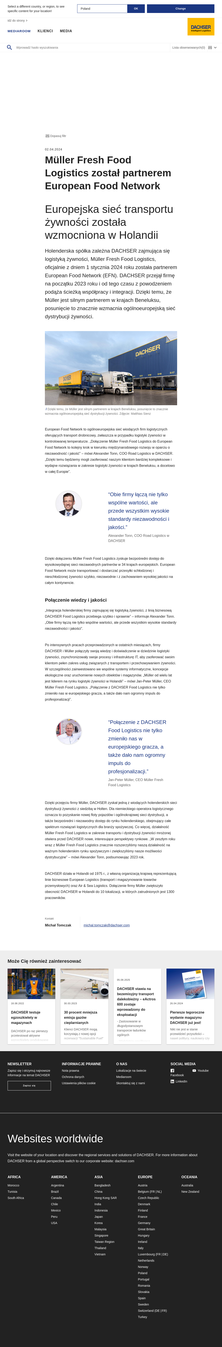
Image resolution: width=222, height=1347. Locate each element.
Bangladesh (103, 1185)
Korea (99, 1223)
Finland (143, 1210)
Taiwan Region (104, 1241)
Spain (142, 1298)
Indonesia (101, 1210)
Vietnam (100, 1254)
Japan (99, 1216)
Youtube (201, 1070)
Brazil (55, 1191)
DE (165, 1254)
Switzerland (145, 1310)
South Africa (16, 1198)
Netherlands (146, 1260)
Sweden (143, 1304)
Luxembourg (146, 1254)
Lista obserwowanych (188, 47)
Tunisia (12, 1191)
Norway (143, 1267)
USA (54, 1223)
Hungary (143, 1235)
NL (159, 1191)
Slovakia (143, 1292)
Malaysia (100, 1229)
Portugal (143, 1279)
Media (67, 31)
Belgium (143, 1191)
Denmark (144, 1204)
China (99, 1191)
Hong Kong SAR (106, 1198)
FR (153, 1191)
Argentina (57, 1185)
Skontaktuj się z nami (130, 1083)
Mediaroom (19, 31)
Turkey (142, 1317)
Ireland (142, 1241)
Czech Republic (148, 1198)
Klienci (46, 31)
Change (181, 8)
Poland (142, 1273)
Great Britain (146, 1229)
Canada (56, 1198)
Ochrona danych (73, 1077)
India (98, 1204)
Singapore (101, 1235)
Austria (142, 1185)
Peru (54, 1216)
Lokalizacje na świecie (131, 1070)
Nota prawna (70, 1070)
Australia (187, 1185)
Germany (144, 1223)
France (142, 1216)
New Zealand (190, 1191)
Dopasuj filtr (55, 136)
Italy (141, 1248)
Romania (144, 1285)
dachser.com (125, 1161)
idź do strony (18, 20)
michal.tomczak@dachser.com (107, 925)
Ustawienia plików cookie (79, 1083)
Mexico (55, 1210)
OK (136, 8)
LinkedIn (179, 1081)
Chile (54, 1204)
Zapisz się (29, 1085)
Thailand (100, 1248)
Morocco (13, 1185)
